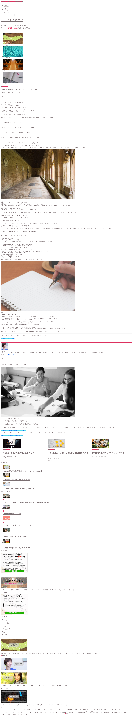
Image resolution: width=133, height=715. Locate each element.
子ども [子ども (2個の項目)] (76, 712)
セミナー (5, 8)
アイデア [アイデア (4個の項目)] (74, 709)
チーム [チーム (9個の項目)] (89, 709)
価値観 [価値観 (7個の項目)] (72, 712)
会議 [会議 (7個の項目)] (64, 712)
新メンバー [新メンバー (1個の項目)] (102, 712)
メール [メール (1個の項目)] (39, 712)
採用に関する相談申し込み (8, 338)
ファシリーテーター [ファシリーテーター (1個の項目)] (19, 712)
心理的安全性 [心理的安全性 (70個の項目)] (90, 712)
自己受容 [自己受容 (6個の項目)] (110, 712)
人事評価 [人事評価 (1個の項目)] (61, 712)
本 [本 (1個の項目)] (104, 712)
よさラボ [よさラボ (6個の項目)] (61, 709)
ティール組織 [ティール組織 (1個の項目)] (4, 712)
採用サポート (4, 86)
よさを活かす (6, 623)
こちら (29, 590)
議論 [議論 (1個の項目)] (121, 712)
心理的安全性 (6, 6)
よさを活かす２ (7, 622)
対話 (4, 619)
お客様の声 (5, 10)
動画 (4, 626)
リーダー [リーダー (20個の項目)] (44, 712)
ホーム (4, 4)
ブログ (4, 9)
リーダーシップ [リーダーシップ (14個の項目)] (53, 712)
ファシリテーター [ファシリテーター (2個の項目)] (11, 712)
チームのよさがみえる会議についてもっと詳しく (13, 430)
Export (5, 620)
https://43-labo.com (9, 354)
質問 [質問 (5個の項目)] (123, 712)
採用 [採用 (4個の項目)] (98, 712)
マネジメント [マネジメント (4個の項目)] (26, 712)
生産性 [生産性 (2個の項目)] (106, 712)
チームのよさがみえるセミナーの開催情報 (12, 435)
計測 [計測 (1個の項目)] (119, 712)
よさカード (6, 625)
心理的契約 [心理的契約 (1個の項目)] (82, 712)
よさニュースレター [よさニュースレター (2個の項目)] (54, 709)
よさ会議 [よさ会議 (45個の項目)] (68, 709)
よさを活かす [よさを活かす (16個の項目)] (27, 710)
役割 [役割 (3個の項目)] (79, 712)
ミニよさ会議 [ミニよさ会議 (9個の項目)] (34, 712)
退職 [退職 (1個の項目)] (126, 712)
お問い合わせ (6, 12)
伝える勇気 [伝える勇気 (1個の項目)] (68, 712)
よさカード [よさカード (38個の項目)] (37, 710)
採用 (2, 340)
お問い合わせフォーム (54, 590)
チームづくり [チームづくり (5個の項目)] (118, 709)
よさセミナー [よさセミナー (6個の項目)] (46, 709)
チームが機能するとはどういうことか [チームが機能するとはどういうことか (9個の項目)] (103, 709)
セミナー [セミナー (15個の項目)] (83, 710)
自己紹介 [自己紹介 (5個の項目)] (116, 712)
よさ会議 (5, 5)
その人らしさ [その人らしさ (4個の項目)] (11, 709)
